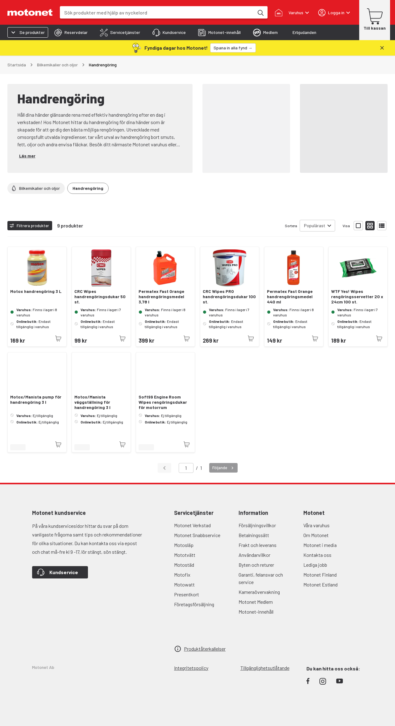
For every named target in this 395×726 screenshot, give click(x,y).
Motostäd (184, 565)
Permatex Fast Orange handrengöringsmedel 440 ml (290, 296)
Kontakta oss (317, 555)
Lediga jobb (315, 565)
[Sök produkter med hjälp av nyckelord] (260, 12)
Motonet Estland (320, 584)
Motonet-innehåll (256, 612)
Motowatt (184, 584)
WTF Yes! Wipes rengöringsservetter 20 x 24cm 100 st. (357, 296)
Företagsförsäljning (194, 604)
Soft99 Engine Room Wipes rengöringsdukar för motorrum (163, 402)
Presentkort (186, 594)
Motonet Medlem (256, 602)
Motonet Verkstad (192, 525)
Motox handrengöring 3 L (35, 291)
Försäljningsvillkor (257, 525)
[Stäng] (382, 47)
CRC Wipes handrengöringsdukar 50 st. (100, 296)
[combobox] (157, 12)
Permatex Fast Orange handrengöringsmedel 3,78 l (161, 296)
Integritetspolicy (191, 668)
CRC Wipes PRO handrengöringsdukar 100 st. (229, 296)
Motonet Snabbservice (197, 535)
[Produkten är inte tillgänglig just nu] (58, 338)
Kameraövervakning (259, 592)
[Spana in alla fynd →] (233, 47)
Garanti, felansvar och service (261, 578)
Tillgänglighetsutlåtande (264, 668)
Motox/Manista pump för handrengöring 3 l (35, 399)
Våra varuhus (316, 525)
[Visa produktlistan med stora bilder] (358, 225)
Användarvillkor (254, 555)
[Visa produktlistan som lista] (381, 225)
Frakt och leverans (257, 545)
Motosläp (183, 545)
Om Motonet (316, 535)
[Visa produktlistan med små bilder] (370, 225)
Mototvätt (184, 555)
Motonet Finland (320, 575)
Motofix (182, 575)
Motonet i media (320, 545)
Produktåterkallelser (205, 649)
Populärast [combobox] (314, 225)
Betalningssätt (254, 535)
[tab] (71, 32)
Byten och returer (256, 565)
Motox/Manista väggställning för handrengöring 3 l (92, 402)
